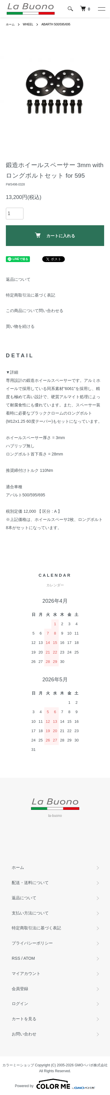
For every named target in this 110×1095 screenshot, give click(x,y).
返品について (18, 279)
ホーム (10, 24)
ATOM (29, 958)
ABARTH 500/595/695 (55, 24)
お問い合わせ (24, 1034)
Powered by (55, 1084)
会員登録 (20, 988)
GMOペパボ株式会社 (91, 1065)
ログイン (20, 1003)
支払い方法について (30, 913)
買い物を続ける (20, 326)
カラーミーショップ (18, 1065)
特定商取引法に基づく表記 (30, 295)
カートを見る (24, 1018)
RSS (16, 958)
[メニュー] (101, 9)
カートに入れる (55, 235)
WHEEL (28, 24)
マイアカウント (26, 973)
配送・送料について (30, 882)
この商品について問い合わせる (34, 310)
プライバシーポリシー (32, 943)
